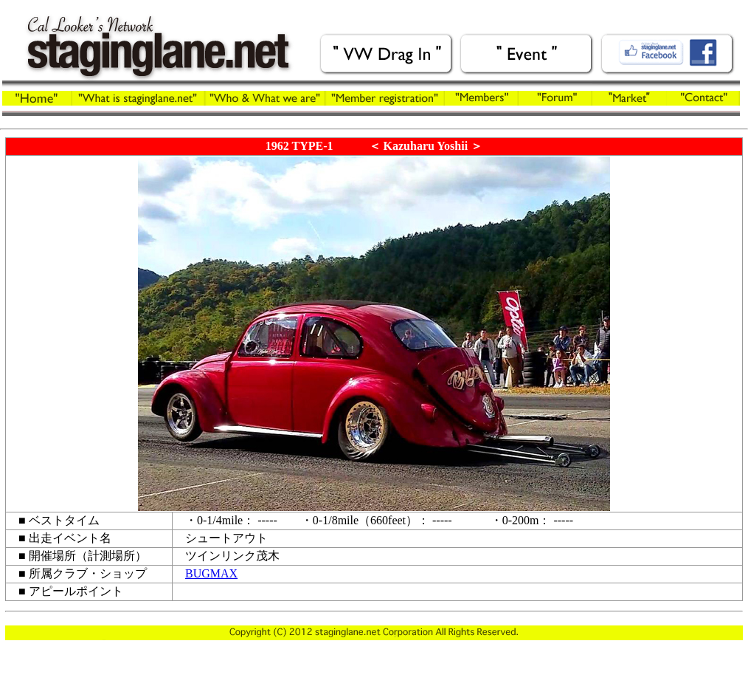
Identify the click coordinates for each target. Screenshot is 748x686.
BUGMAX (211, 573)
